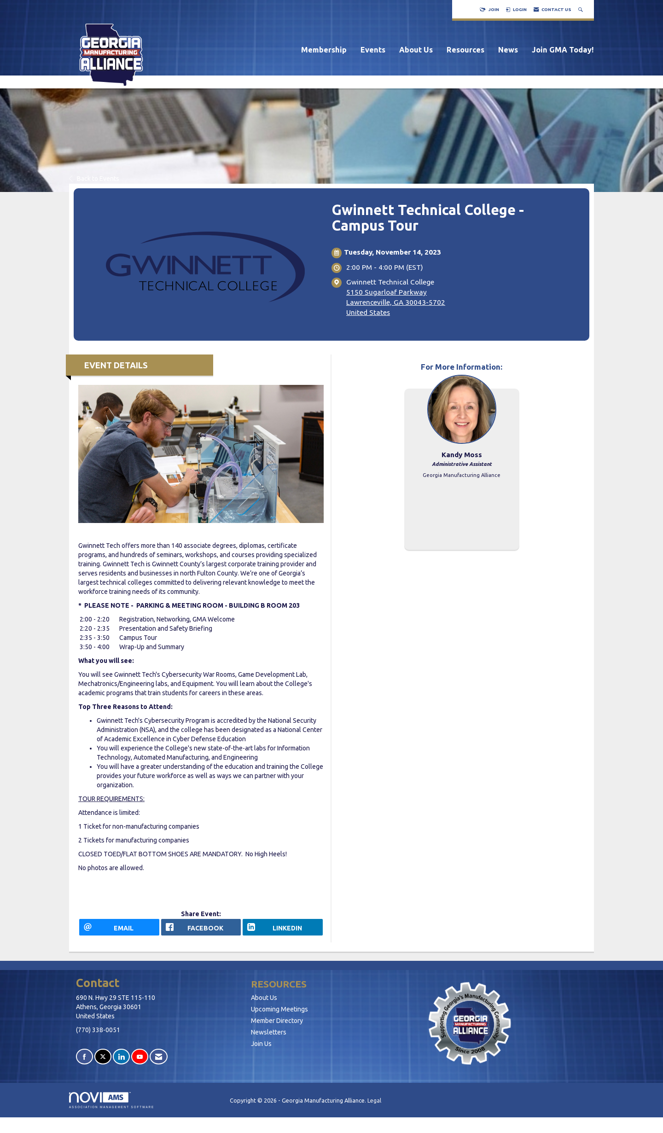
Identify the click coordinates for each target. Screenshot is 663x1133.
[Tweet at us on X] (102, 1063)
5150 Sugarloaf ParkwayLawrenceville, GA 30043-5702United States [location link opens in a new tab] (395, 302)
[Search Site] (581, 9)
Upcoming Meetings (279, 1015)
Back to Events (94, 178)
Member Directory (277, 1026)
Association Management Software (111, 1106)
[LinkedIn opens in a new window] (283, 930)
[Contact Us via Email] (159, 1063)
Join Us (261, 1049)
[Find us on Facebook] (84, 1063)
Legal (374, 1107)
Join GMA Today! (563, 50)
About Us (416, 50)
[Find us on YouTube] (139, 1063)
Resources (465, 50)
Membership (324, 50)
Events (373, 50)
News (508, 50)
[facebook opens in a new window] (201, 930)
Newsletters (268, 1038)
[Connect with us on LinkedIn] (121, 1063)
